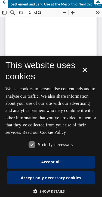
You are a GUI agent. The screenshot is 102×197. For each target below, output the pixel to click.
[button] (51, 191)
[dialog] (51, 126)
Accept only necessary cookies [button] (51, 177)
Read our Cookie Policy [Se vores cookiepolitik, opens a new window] (44, 132)
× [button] (85, 72)
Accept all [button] (51, 161)
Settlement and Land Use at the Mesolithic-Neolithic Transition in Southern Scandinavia (56, 4)
